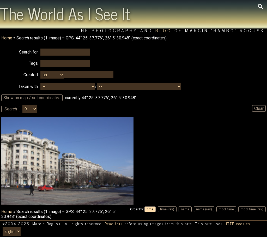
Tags (33, 63)
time (150, 209)
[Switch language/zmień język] (12, 231)
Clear (259, 108)
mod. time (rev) (252, 209)
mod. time (226, 209)
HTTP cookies (237, 224)
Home (6, 37)
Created (30, 74)
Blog (163, 30)
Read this (114, 224)
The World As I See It (65, 13)
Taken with (28, 86)
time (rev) (167, 209)
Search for (28, 52)
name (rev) (204, 209)
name (185, 209)
